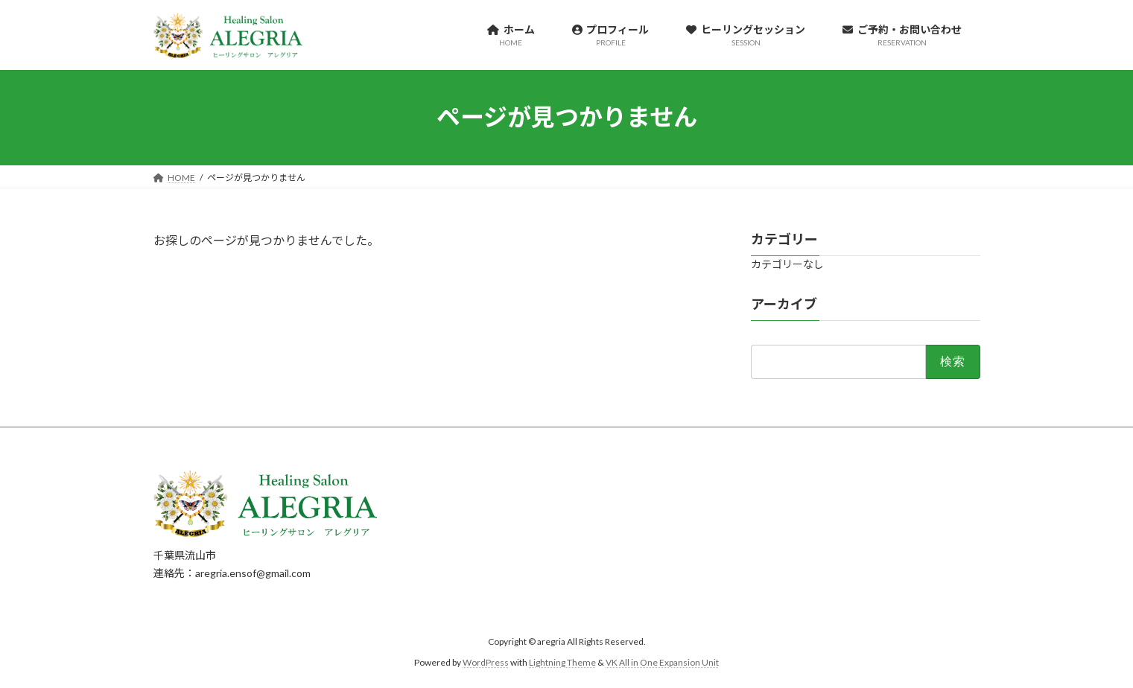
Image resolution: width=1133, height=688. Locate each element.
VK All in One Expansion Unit (662, 662)
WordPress (486, 662)
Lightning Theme (562, 662)
